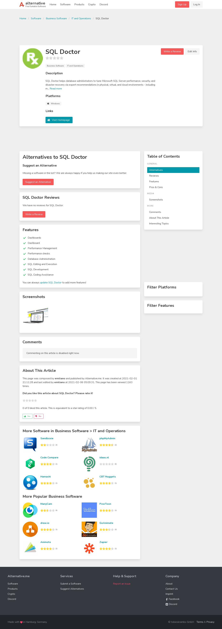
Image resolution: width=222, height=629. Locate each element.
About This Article (159, 218)
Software (65, 4)
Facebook (173, 599)
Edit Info (192, 51)
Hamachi (45, 476)
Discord (103, 4)
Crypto (92, 4)
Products (79, 4)
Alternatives (156, 170)
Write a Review (172, 51)
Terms (200, 622)
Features (154, 181)
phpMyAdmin (107, 438)
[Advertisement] (111, 32)
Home (52, 4)
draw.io (44, 523)
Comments (155, 212)
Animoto (45, 542)
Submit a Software (70, 583)
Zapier (103, 542)
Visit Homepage (61, 120)
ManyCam (46, 504)
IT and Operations (81, 18)
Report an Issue (121, 583)
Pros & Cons (156, 187)
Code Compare (49, 457)
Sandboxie (46, 438)
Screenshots (156, 199)
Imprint (169, 594)
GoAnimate (106, 523)
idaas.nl (104, 457)
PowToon (105, 504)
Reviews (154, 176)
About (169, 583)
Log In (196, 4)
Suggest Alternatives (72, 589)
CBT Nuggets (107, 476)
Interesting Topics (159, 223)
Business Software (56, 18)
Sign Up (182, 4)
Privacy (210, 622)
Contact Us (172, 589)
